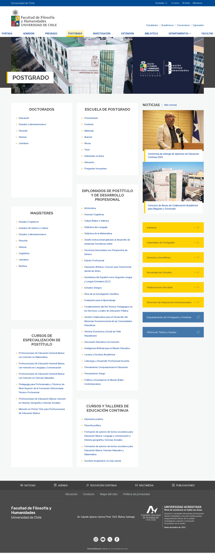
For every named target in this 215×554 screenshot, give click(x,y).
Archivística (90, 207)
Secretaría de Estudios (159, 273)
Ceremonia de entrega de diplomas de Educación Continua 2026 (173, 156)
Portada (19, 33)
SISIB (103, 550)
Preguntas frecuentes (95, 168)
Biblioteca (145, 33)
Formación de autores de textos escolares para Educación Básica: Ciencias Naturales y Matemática (107, 452)
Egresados (198, 25)
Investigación (101, 33)
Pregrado (57, 33)
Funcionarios (183, 25)
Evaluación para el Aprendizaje (100, 299)
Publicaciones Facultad (160, 288)
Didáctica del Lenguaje (96, 226)
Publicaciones (183, 487)
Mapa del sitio (108, 496)
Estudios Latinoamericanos (33, 124)
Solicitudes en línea (94, 155)
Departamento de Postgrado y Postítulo (169, 318)
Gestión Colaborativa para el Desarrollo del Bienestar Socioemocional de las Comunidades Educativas (109, 319)
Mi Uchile (186, 3)
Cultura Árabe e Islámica (97, 220)
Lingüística (24, 253)
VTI (108, 550)
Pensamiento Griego (95, 371)
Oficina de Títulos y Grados (162, 333)
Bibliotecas (197, 3)
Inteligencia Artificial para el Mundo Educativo (108, 346)
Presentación (91, 118)
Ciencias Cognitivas (94, 214)
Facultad (195, 33)
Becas (87, 143)
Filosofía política (93, 423)
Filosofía (23, 130)
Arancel (88, 136)
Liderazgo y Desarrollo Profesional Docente (107, 359)
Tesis (87, 149)
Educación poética (93, 417)
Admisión (37, 33)
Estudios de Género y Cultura (34, 228)
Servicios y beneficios (159, 258)
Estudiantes (152, 25)
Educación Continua (101, 487)
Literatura (24, 143)
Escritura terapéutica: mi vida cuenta (103, 462)
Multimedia (144, 487)
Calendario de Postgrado (161, 243)
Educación (24, 118)
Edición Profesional (94, 259)
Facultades (160, 3)
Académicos (167, 25)
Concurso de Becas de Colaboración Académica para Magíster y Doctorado (173, 208)
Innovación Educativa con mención (102, 340)
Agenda (61, 487)
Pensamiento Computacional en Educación (106, 365)
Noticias (28, 487)
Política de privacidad (138, 496)
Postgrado (78, 33)
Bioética (23, 266)
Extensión (124, 33)
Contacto (89, 124)
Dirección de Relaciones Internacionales (160, 303)
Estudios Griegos (93, 286)
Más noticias (170, 105)
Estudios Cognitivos (29, 222)
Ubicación (89, 162)
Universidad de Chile (119, 550)
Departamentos (170, 33)
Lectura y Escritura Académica (100, 353)
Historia (23, 136)
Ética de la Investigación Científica (102, 293)
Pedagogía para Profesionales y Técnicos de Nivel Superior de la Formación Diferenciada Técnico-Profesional (42, 389)
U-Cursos (175, 3)
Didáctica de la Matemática (98, 232)
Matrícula (89, 130)
